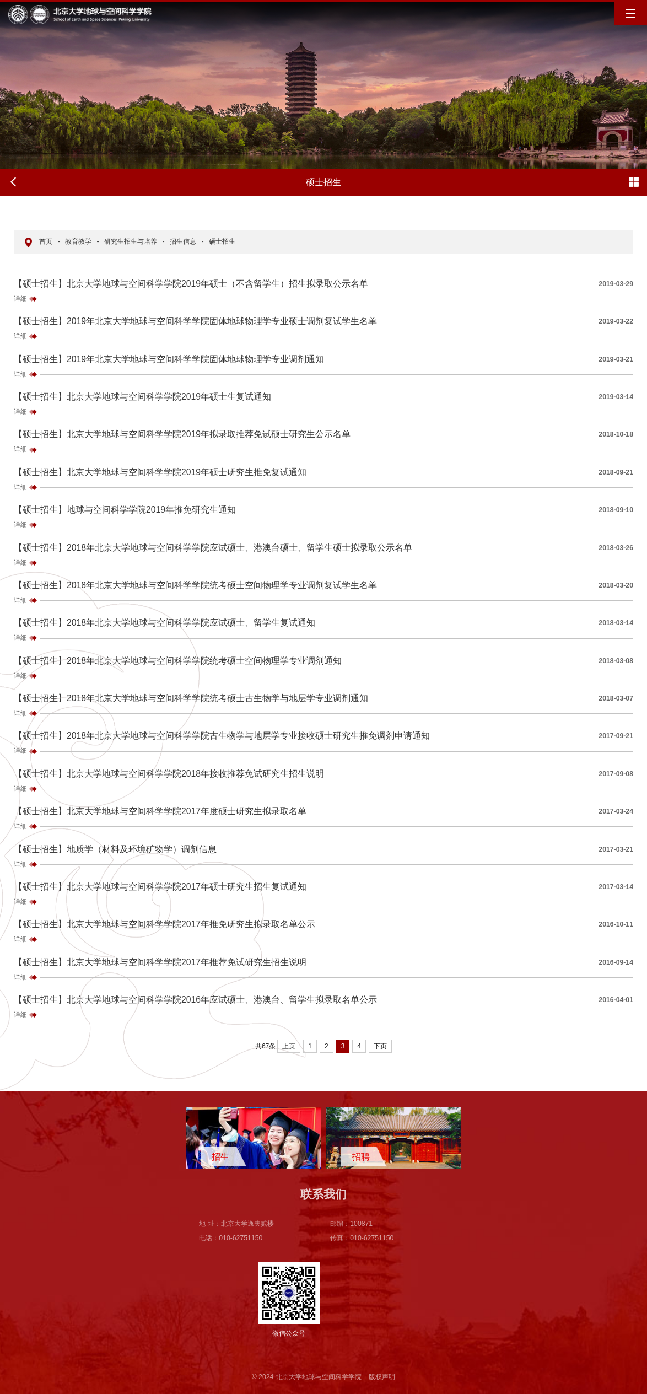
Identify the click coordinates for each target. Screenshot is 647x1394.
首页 (45, 241)
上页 (288, 1046)
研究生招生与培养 (130, 241)
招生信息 (183, 241)
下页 (380, 1046)
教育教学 (78, 241)
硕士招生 (222, 241)
